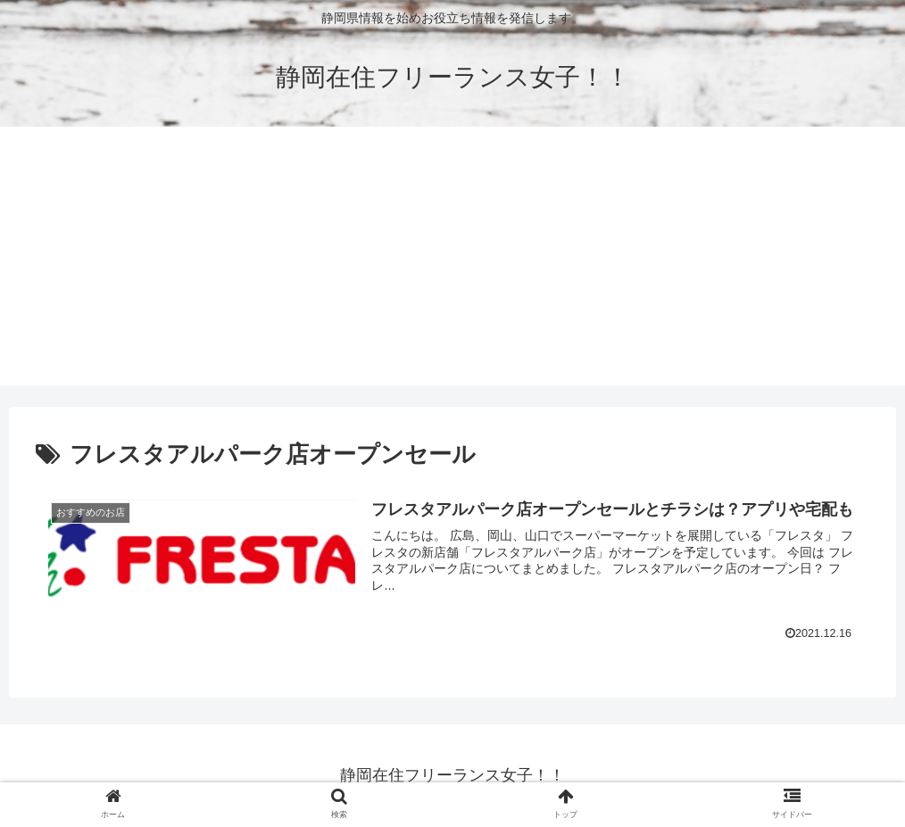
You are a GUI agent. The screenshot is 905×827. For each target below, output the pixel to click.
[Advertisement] (452, 260)
